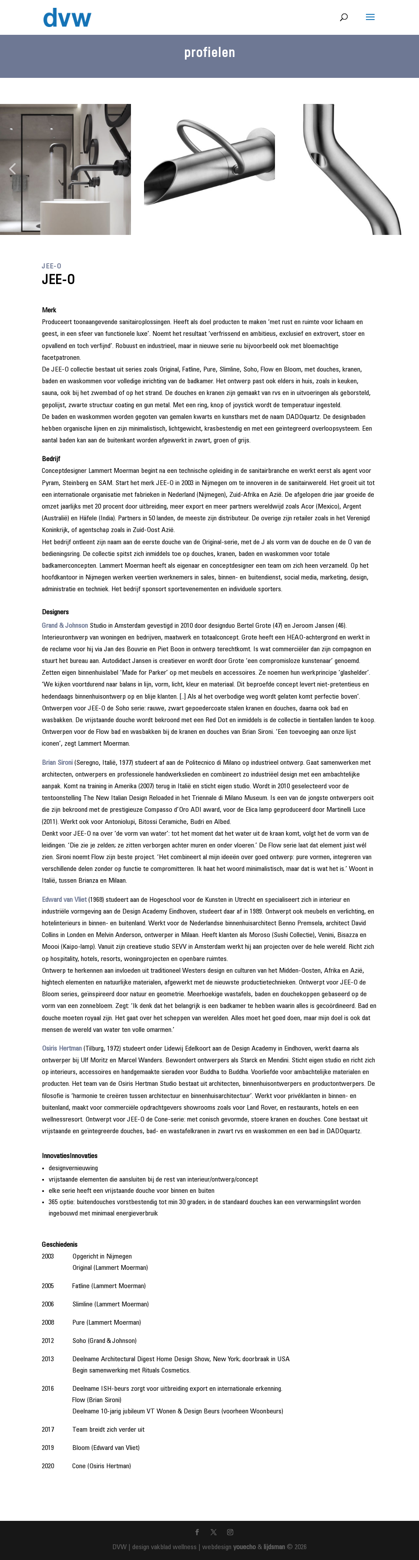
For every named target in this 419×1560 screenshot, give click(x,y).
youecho (244, 1547)
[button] (12, 169)
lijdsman (274, 1547)
